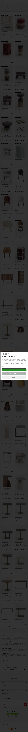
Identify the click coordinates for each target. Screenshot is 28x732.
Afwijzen (14, 377)
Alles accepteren (14, 369)
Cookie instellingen (14, 373)
